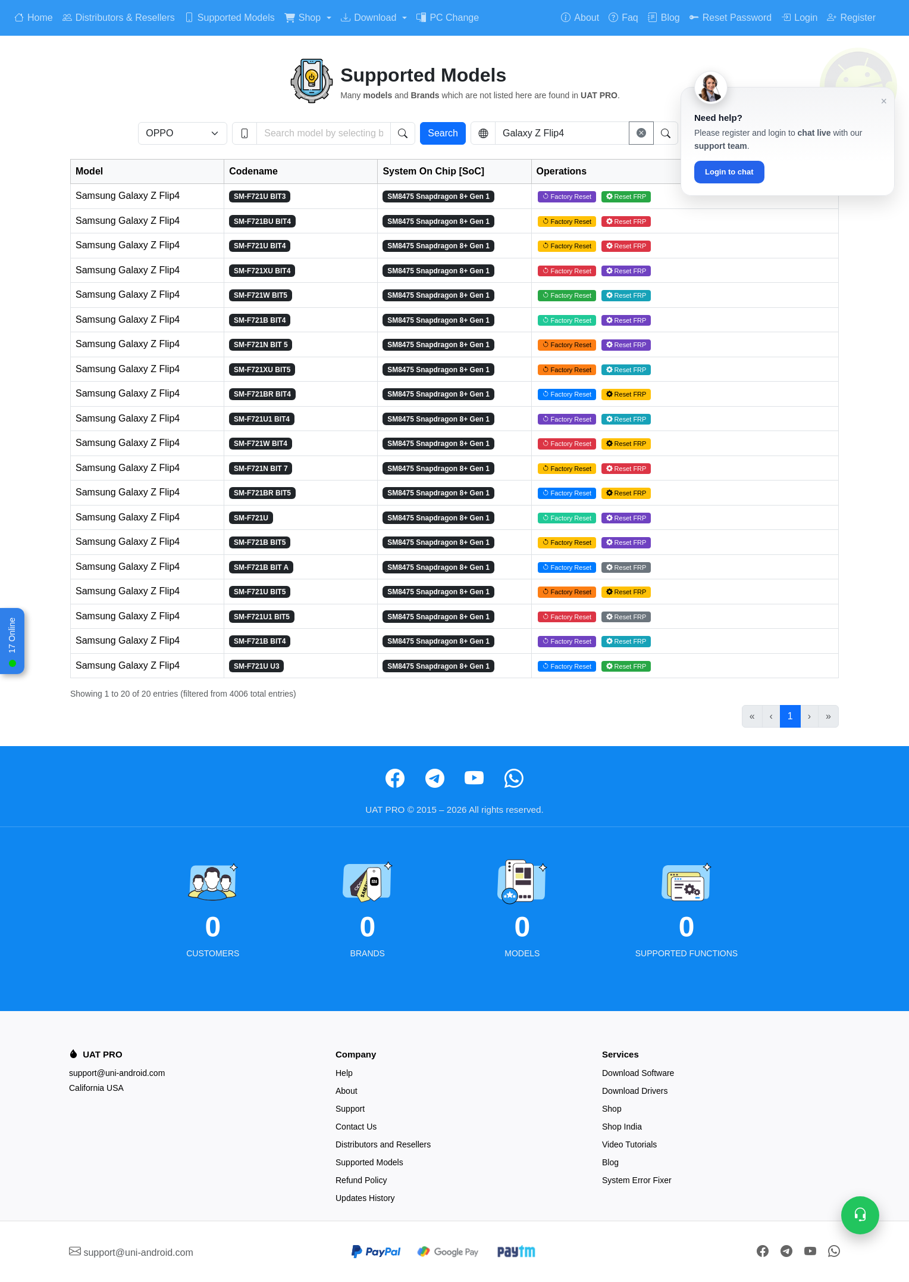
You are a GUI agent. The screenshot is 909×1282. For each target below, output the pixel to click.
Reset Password (730, 17)
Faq (623, 17)
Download (368, 17)
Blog (664, 17)
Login (799, 17)
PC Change (447, 17)
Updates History (365, 1198)
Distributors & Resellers (118, 17)
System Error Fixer (637, 1180)
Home (33, 17)
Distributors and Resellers (383, 1144)
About (580, 17)
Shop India (622, 1126)
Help (344, 1073)
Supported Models (229, 17)
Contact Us (356, 1126)
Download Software (638, 1073)
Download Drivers (634, 1091)
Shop (302, 18)
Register (851, 17)
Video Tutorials (629, 1144)
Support (350, 1108)
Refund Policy (361, 1180)
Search (443, 133)
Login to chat (729, 171)
